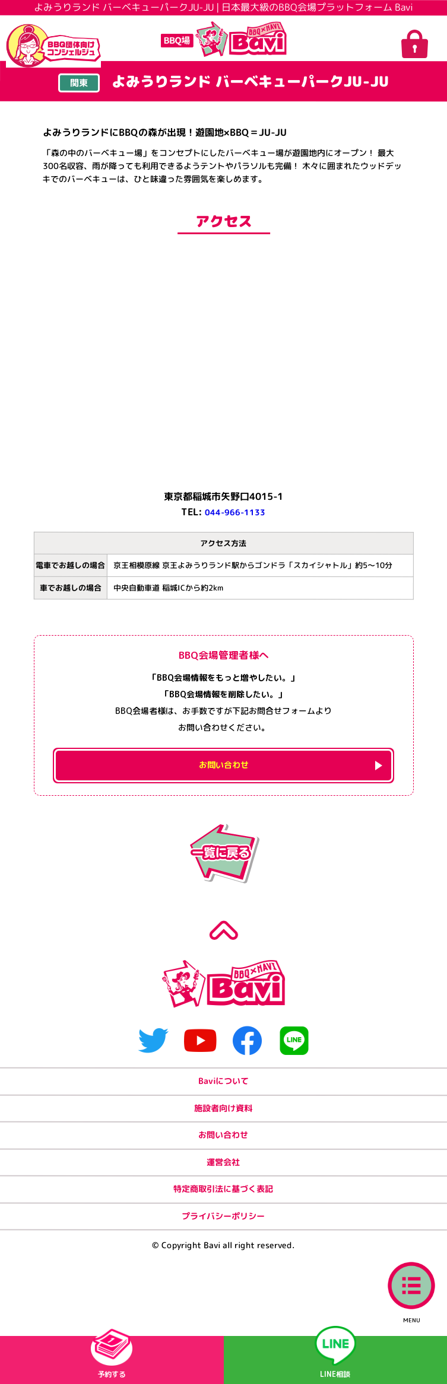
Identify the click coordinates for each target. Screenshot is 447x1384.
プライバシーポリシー (223, 1266)
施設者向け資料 (223, 1143)
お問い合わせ (223, 1174)
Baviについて (223, 1112)
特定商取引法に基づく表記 (223, 1236)
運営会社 (223, 1205)
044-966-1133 (235, 513)
